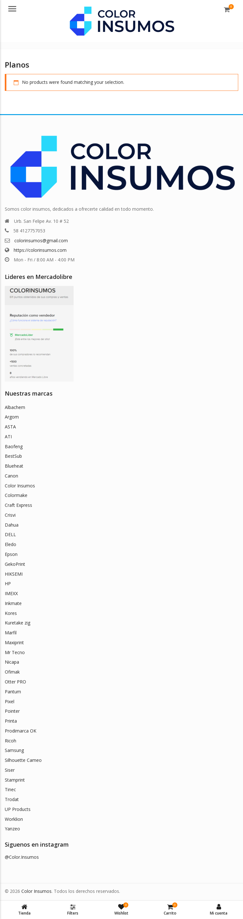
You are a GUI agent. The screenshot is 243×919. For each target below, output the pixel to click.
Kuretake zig (17, 623)
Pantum (13, 692)
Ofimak (12, 672)
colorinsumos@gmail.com (41, 240)
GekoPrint (15, 564)
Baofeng (14, 446)
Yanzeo (12, 829)
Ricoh (10, 741)
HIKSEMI (14, 574)
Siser (10, 770)
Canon (11, 476)
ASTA (10, 427)
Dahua (11, 525)
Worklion (14, 819)
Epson (11, 554)
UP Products (18, 809)
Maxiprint (14, 642)
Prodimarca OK (20, 731)
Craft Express (18, 505)
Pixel (9, 701)
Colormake (16, 495)
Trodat (12, 799)
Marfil (11, 633)
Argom (12, 417)
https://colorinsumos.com (40, 250)
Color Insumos (20, 486)
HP (8, 583)
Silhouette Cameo (23, 760)
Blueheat (14, 466)
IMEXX (11, 593)
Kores (11, 613)
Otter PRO (15, 682)
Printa (11, 721)
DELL (10, 534)
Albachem (15, 407)
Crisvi (10, 515)
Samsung (14, 750)
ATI (8, 437)
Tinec (10, 789)
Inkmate (13, 603)
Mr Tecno (15, 652)
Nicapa (12, 662)
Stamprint (15, 780)
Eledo (10, 544)
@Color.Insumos (22, 857)
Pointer (12, 711)
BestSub (13, 456)
